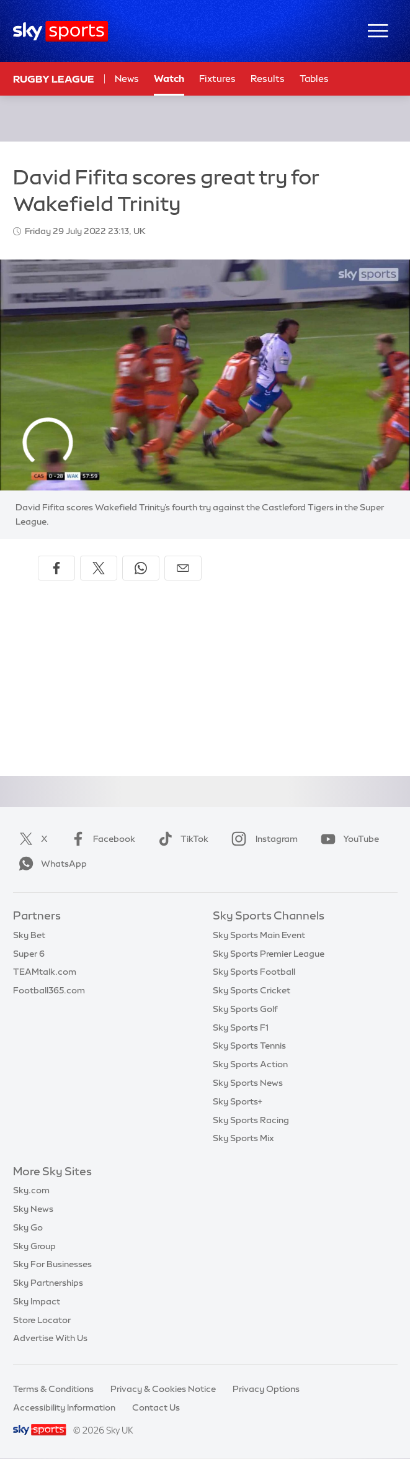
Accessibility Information (64, 1407)
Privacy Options (266, 1388)
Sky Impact (36, 1301)
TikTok (180, 839)
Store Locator (42, 1320)
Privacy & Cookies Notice (163, 1388)
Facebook (100, 839)
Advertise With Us (50, 1338)
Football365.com (49, 990)
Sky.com (31, 1190)
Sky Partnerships (48, 1282)
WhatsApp (50, 864)
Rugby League (53, 79)
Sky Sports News (248, 1082)
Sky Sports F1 (241, 1027)
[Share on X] (98, 568)
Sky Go (28, 1227)
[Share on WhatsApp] (140, 568)
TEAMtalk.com (44, 971)
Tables (314, 78)
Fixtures (217, 78)
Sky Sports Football (254, 971)
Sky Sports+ (237, 1101)
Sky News (33, 1208)
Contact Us (156, 1407)
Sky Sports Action (250, 1064)
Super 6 (29, 953)
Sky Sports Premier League (268, 953)
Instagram (262, 839)
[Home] (60, 31)
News (127, 78)
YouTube (347, 839)
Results (268, 78)
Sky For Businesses (52, 1264)
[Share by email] (183, 568)
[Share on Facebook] (56, 568)
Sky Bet (29, 935)
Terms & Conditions (53, 1388)
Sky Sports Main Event (259, 935)
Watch (169, 78)
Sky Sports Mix (243, 1138)
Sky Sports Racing (251, 1120)
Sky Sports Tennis (249, 1045)
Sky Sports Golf (245, 1009)
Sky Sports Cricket (251, 990)
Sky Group (34, 1246)
